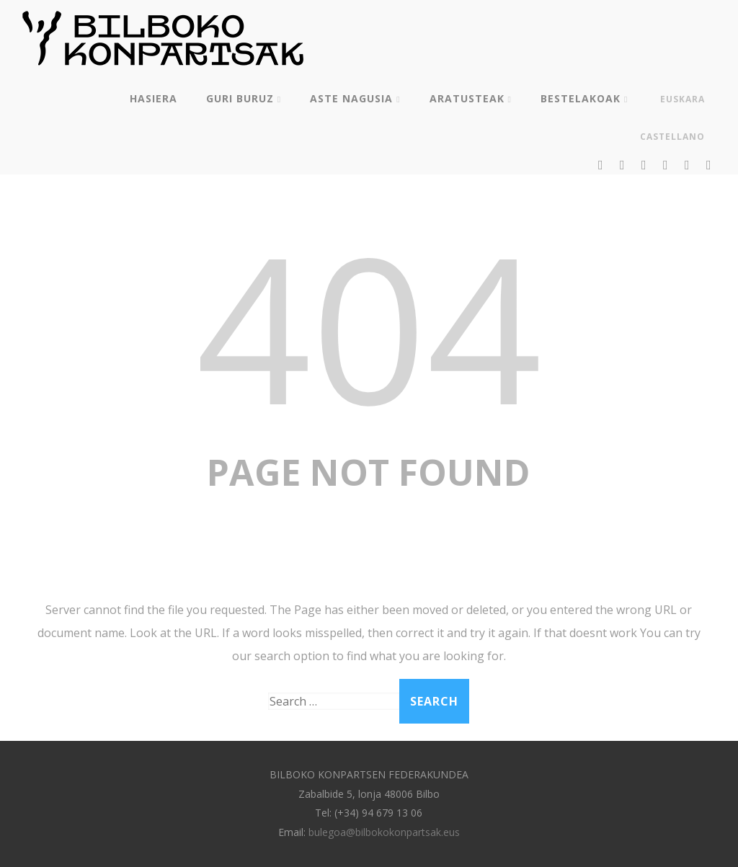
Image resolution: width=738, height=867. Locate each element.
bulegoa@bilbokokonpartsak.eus (384, 832)
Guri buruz (243, 98)
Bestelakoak (584, 98)
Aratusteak (471, 98)
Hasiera (153, 98)
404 (369, 326)
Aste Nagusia (355, 98)
